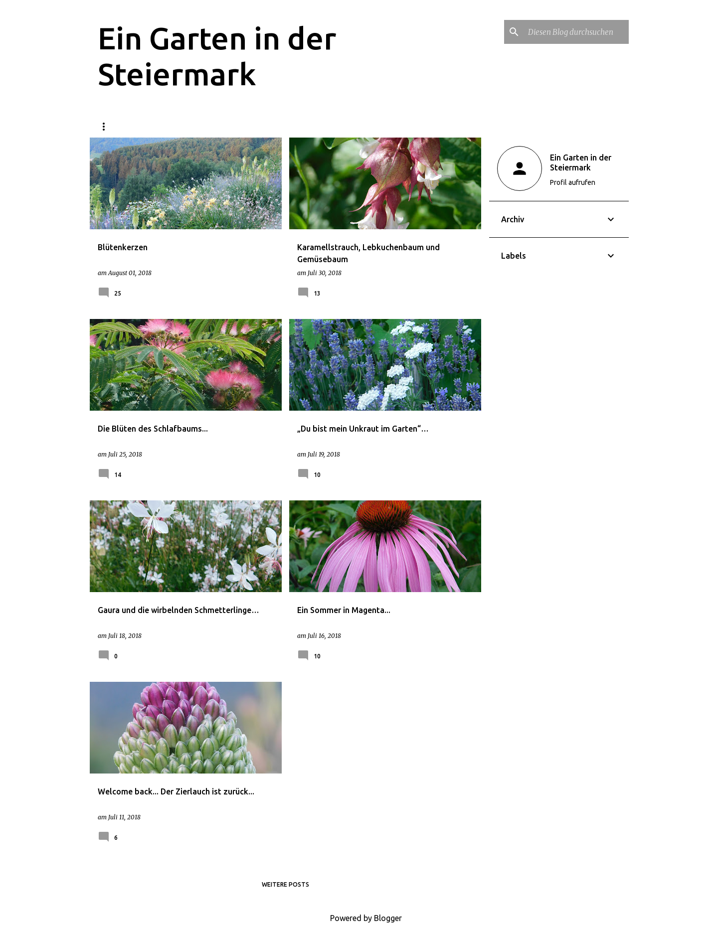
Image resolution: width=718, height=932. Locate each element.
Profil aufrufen (572, 182)
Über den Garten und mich (309, 126)
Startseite (117, 126)
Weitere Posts (285, 884)
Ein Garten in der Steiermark (580, 162)
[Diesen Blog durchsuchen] (576, 32)
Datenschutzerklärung (200, 126)
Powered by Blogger (359, 918)
